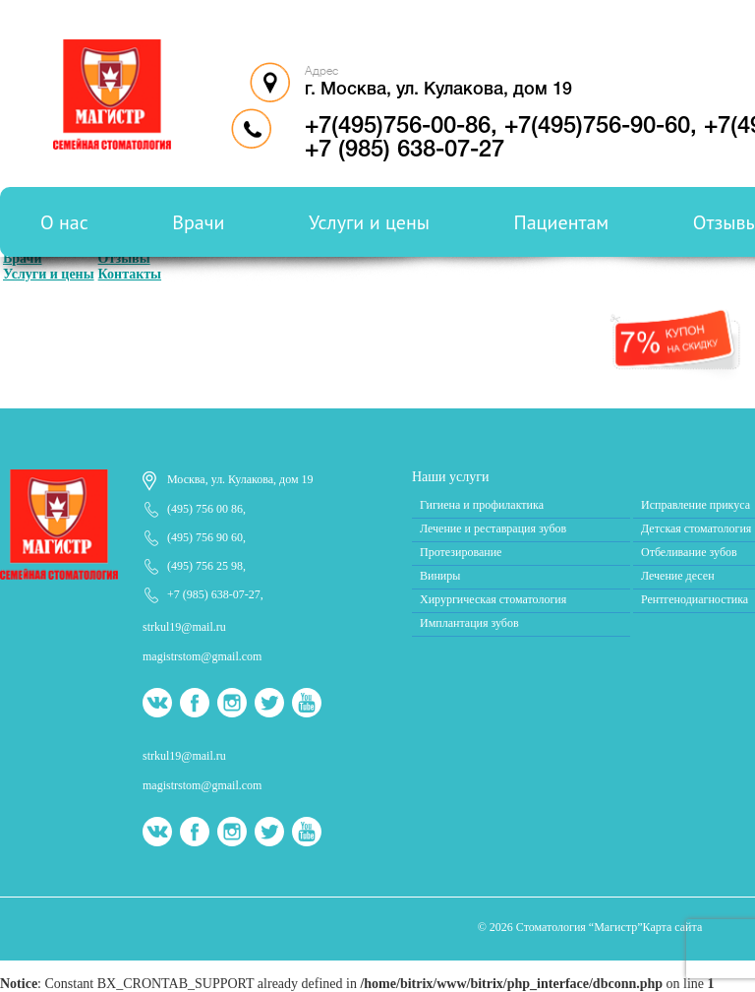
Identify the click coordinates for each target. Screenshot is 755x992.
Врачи (198, 222)
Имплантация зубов (469, 623)
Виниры (440, 576)
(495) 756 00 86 (205, 509)
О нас (64, 222)
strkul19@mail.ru (184, 627)
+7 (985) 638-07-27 (214, 594)
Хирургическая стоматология (493, 599)
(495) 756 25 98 (205, 566)
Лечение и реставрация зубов (493, 528)
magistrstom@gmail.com (202, 656)
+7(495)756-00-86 (398, 127)
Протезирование (460, 552)
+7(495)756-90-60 (597, 127)
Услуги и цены (369, 222)
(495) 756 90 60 (205, 537)
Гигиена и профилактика (482, 505)
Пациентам (562, 222)
